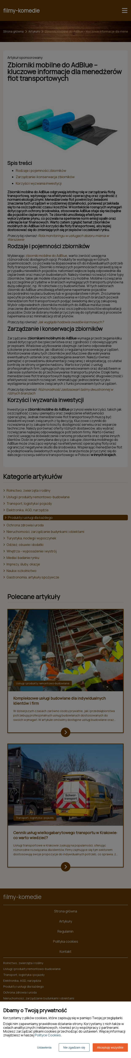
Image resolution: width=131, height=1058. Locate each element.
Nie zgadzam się (74, 1047)
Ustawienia (44, 1047)
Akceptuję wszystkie (110, 1047)
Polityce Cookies (48, 1035)
